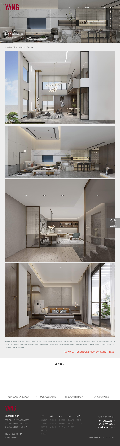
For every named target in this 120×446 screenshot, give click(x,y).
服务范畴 (62, 420)
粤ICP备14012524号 (11, 438)
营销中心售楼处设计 (34, 344)
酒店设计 (53, 420)
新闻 (95, 7)
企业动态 (71, 420)
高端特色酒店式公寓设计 (56, 344)
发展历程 (44, 423)
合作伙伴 (62, 423)
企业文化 (44, 430)
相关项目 (60, 364)
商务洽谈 (79, 420)
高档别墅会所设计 (45, 344)
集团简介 (44, 420)
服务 (87, 7)
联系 (104, 7)
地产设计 (53, 423)
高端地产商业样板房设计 (21, 344)
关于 (70, 7)
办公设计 (53, 427)
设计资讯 (71, 423)
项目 (79, 7)
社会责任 (44, 434)
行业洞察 (71, 427)
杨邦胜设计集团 (9, 341)
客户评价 (62, 427)
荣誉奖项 (44, 427)
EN (111, 7)
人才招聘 (79, 423)
